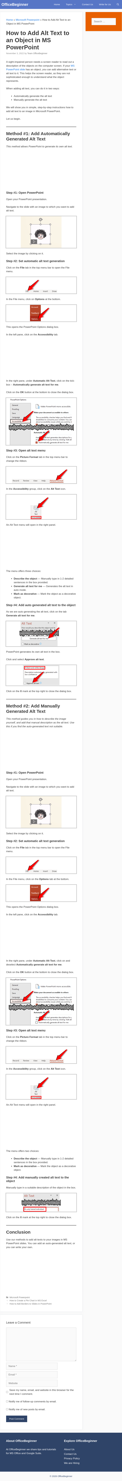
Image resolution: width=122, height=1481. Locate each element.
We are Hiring (72, 1463)
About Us (69, 1449)
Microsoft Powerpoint (27, 19)
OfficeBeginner (14, 4)
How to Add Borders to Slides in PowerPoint (31, 1304)
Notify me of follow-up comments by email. (32, 1401)
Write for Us (105, 4)
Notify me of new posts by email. (27, 1409)
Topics (72, 4)
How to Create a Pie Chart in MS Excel (28, 1300)
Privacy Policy (72, 1458)
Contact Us (87, 4)
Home (57, 4)
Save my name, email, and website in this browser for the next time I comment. (41, 1392)
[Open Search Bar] (118, 4)
